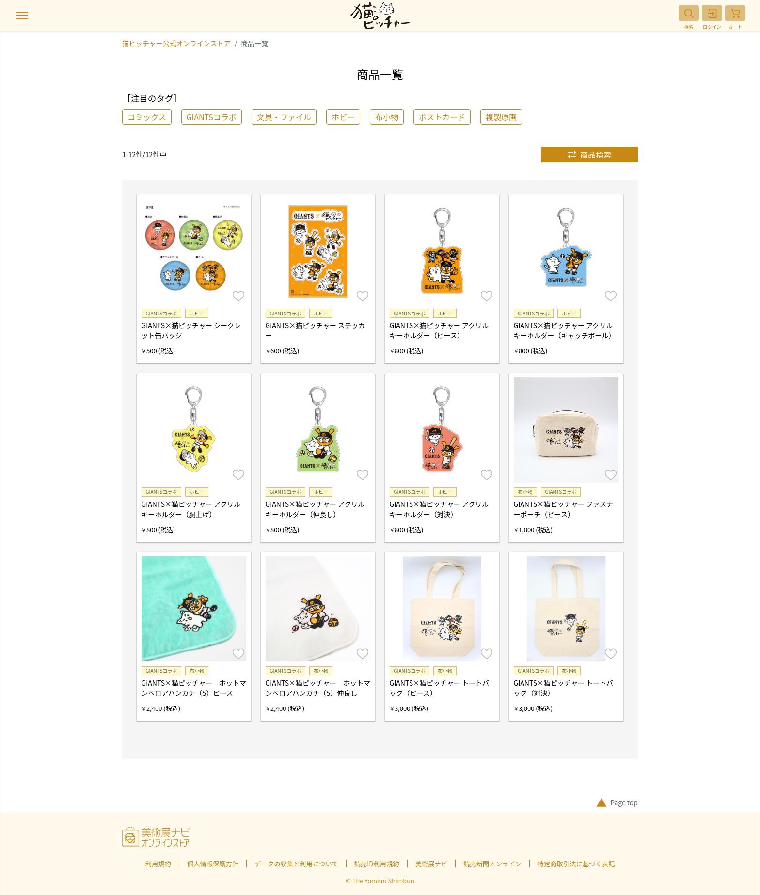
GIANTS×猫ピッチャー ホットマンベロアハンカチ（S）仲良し (318, 688)
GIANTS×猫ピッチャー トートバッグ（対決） (563, 688)
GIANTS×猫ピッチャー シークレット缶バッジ (191, 330)
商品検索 (589, 154)
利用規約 (158, 863)
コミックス (146, 117)
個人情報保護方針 (212, 863)
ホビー (343, 117)
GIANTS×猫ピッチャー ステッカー (315, 330)
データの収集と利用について (296, 863)
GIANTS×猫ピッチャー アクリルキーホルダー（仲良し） (315, 509)
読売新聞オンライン (492, 863)
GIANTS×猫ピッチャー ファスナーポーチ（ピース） (563, 509)
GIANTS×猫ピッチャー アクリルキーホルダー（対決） (439, 509)
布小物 (386, 117)
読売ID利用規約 (376, 863)
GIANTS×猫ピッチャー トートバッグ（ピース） (439, 688)
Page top (617, 803)
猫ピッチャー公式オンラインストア (176, 43)
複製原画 (501, 117)
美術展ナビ (431, 863)
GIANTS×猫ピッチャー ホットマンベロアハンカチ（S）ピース (194, 688)
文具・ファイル (284, 117)
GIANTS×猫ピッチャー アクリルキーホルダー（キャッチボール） (565, 330)
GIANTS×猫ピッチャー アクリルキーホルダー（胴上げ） (191, 509)
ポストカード (442, 117)
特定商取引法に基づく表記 (576, 863)
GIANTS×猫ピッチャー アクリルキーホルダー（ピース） (439, 330)
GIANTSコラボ (212, 117)
